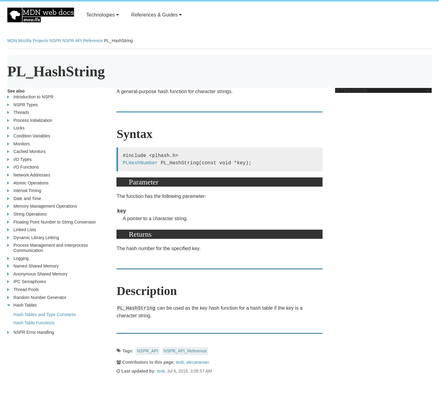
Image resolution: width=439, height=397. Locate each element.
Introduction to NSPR (30, 97)
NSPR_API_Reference (185, 350)
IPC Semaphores (26, 281)
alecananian (197, 362)
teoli (180, 362)
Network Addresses (28, 175)
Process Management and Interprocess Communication (54, 248)
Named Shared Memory (33, 266)
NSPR (55, 40)
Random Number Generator (36, 297)
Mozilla (25, 40)
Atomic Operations (27, 183)
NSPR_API (147, 350)
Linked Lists (21, 229)
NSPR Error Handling (30, 332)
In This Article (382, 90)
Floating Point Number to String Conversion (51, 222)
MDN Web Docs (40, 15)
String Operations (27, 214)
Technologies (102, 14)
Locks (16, 128)
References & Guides (156, 14)
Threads (18, 112)
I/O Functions (23, 167)
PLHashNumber (140, 163)
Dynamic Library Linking (33, 237)
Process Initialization (29, 120)
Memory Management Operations (42, 206)
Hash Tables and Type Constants (44, 314)
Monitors (18, 144)
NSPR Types (22, 104)
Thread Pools (23, 289)
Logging (18, 258)
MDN (12, 40)
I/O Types (19, 159)
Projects (40, 40)
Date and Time (24, 198)
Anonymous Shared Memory (37, 274)
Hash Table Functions (33, 322)
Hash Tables (22, 305)
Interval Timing (24, 190)
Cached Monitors (26, 151)
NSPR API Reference (82, 40)
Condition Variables (28, 136)
